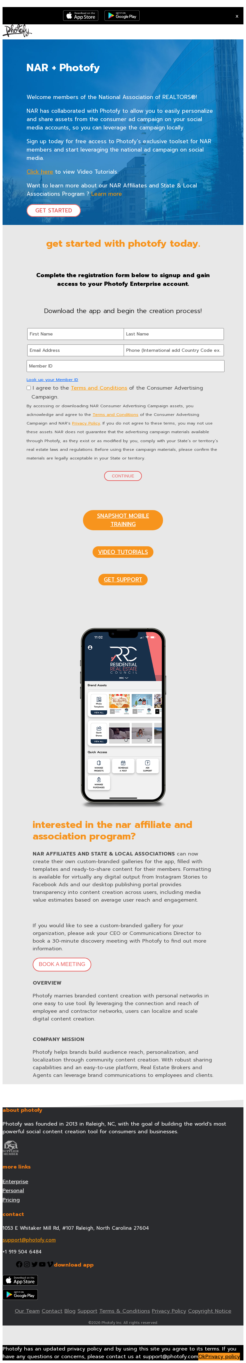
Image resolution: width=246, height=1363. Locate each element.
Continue (123, 476)
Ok (201, 1356)
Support (87, 1311)
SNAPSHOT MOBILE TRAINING (123, 520)
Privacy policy (222, 1356)
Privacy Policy (86, 423)
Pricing (11, 1200)
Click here (40, 172)
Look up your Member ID (52, 379)
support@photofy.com (29, 1239)
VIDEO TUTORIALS (123, 552)
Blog (70, 1311)
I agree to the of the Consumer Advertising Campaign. (115, 392)
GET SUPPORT (123, 579)
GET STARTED (53, 210)
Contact (52, 1311)
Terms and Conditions (99, 388)
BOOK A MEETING (62, 964)
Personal (13, 1190)
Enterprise (15, 1181)
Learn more (106, 194)
